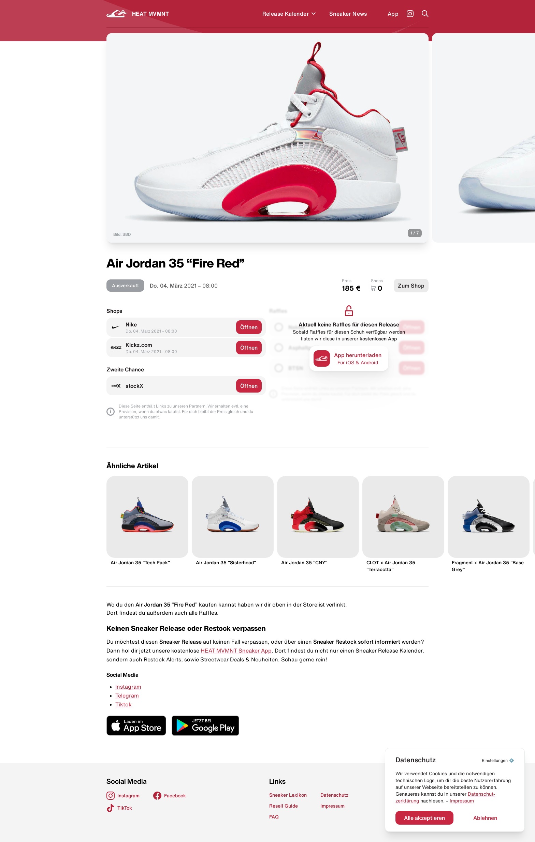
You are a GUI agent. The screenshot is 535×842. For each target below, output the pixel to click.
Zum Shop (411, 285)
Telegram (127, 695)
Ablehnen (485, 818)
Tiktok (123, 704)
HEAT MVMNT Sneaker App (236, 650)
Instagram (128, 686)
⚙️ (498, 760)
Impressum (462, 800)
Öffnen (249, 327)
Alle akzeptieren (424, 818)
